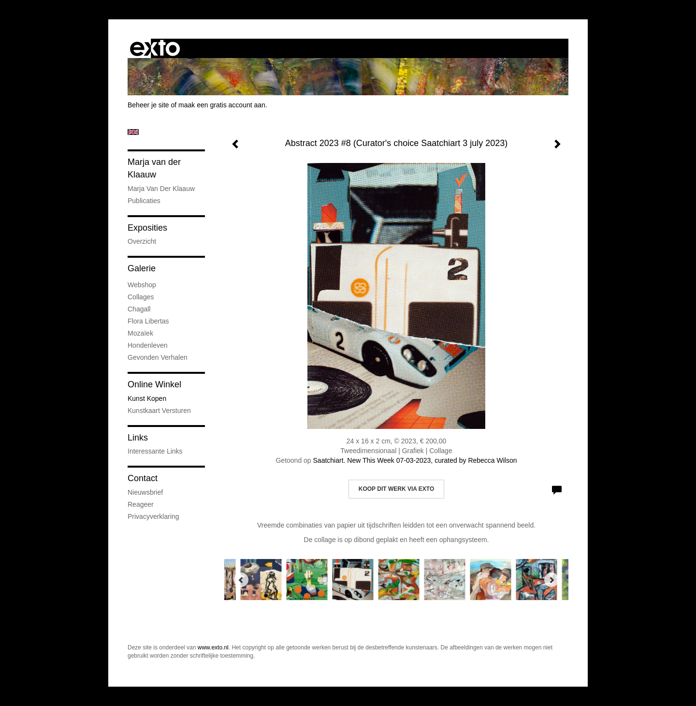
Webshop (142, 285)
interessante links (155, 451)
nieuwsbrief (145, 492)
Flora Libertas (148, 321)
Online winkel (154, 384)
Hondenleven (148, 345)
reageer (141, 504)
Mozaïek (140, 333)
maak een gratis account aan (221, 105)
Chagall (139, 309)
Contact (143, 478)
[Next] (551, 580)
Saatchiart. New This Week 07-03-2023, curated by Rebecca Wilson (415, 460)
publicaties (144, 201)
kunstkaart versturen (159, 410)
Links (138, 437)
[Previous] (241, 580)
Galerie (142, 268)
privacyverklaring (153, 516)
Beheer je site (148, 105)
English (133, 132)
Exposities (147, 228)
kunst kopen (147, 398)
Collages (141, 297)
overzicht (142, 241)
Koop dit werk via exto (396, 488)
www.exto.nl (213, 647)
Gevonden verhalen (158, 357)
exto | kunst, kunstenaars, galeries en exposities (155, 48)
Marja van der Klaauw (154, 168)
